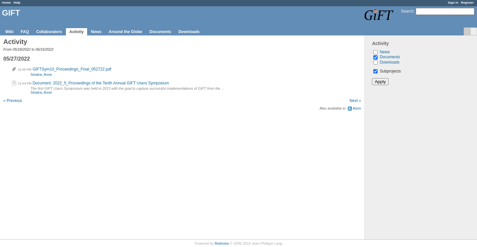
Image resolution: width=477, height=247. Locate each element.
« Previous (12, 100)
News (96, 31)
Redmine (222, 243)
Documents (160, 31)
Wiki (9, 31)
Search (407, 11)
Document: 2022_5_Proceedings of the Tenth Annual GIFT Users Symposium (100, 83)
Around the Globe (125, 31)
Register (467, 2)
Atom (357, 108)
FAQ (25, 31)
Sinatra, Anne (41, 74)
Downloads (189, 31)
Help (17, 2)
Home (6, 2)
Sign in (453, 2)
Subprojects (387, 71)
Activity (76, 31)
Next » (355, 100)
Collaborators (49, 31)
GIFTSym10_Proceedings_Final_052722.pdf (71, 69)
